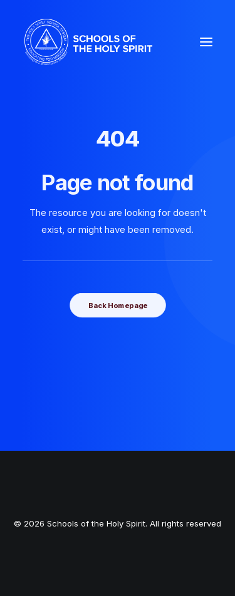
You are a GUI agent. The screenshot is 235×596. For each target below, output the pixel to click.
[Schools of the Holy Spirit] (88, 42)
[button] (206, 42)
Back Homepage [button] (117, 305)
